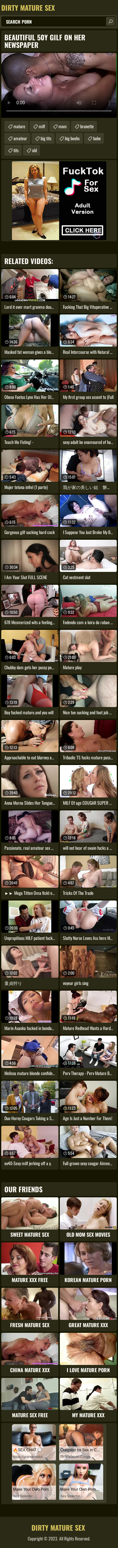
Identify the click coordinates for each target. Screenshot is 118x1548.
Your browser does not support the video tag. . (59, 85)
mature (19, 126)
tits (16, 150)
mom (63, 126)
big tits (46, 138)
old (34, 150)
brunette (87, 126)
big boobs (72, 138)
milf (42, 126)
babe (97, 138)
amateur (20, 138)
